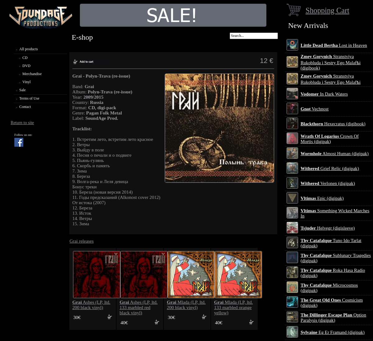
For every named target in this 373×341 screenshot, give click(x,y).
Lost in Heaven (334, 45)
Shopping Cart (327, 10)
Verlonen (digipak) (328, 183)
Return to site (22, 122)
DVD (26, 66)
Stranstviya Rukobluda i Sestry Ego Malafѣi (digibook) (331, 62)
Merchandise (32, 74)
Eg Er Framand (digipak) (333, 332)
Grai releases (82, 241)
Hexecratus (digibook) (333, 123)
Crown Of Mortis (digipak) (330, 139)
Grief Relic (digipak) (330, 168)
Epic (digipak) (322, 198)
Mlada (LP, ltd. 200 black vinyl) (186, 305)
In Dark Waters (324, 94)
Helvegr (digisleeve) (328, 228)
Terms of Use (29, 98)
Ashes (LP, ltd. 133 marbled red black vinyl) (139, 307)
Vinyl (26, 82)
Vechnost (315, 108)
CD (25, 58)
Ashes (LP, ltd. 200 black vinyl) (91, 305)
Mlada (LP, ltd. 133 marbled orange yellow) (233, 307)
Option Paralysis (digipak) (333, 317)
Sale (22, 90)
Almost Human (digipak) (335, 153)
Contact (25, 107)
